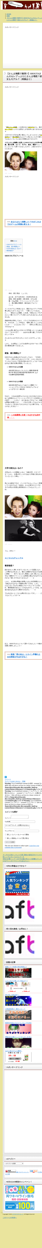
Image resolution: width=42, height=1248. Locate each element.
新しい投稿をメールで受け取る (18, 839)
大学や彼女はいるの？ (13, 248)
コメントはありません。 (13, 781)
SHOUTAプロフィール (14, 244)
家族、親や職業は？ (13, 246)
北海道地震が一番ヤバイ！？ (15, 1009)
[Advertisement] (18, 46)
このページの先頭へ (10, 1218)
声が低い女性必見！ (12, 995)
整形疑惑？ (10, 250)
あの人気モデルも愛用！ (13, 1051)
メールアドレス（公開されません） (17, 826)
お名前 (7, 822)
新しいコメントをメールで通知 (18, 835)
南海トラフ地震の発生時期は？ (16, 967)
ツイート (8, 779)
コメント (8, 818)
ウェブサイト (9, 831)
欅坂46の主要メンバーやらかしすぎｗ (18, 1037)
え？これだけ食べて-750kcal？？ (16, 981)
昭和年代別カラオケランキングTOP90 (18, 1023)
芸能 (23, 781)
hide (15, 241)
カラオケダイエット (18, 1214)
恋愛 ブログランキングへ (22, 1172)
